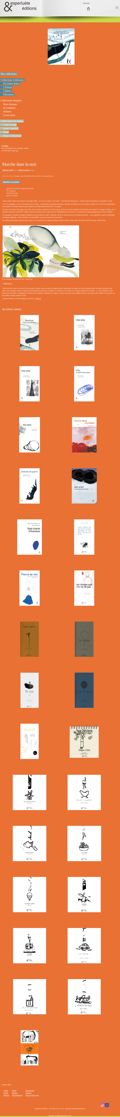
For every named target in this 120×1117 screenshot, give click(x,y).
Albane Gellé (7, 170)
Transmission (29, 1091)
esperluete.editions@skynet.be (75, 1109)
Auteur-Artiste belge (32, 1095)
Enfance (14, 1093)
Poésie (6, 1091)
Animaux (28, 1093)
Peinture (6, 1095)
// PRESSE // (7, 284)
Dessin (6, 1093)
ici (17, 151)
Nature (14, 1091)
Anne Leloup (23, 170)
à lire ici (38, 299)
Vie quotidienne (17, 1095)
